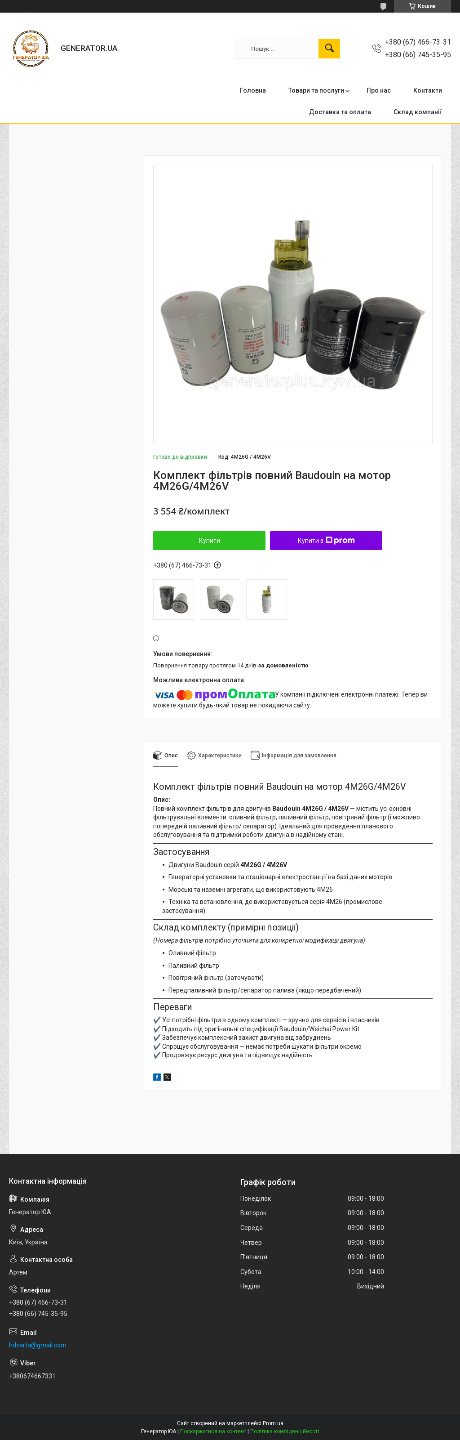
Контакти (427, 90)
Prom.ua (273, 1423)
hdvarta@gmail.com (37, 1345)
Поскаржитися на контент (213, 1431)
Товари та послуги (316, 90)
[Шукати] (329, 48)
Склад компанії (418, 112)
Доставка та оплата (340, 112)
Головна (253, 90)
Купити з (326, 541)
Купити (209, 540)
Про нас (379, 90)
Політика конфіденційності (284, 1431)
